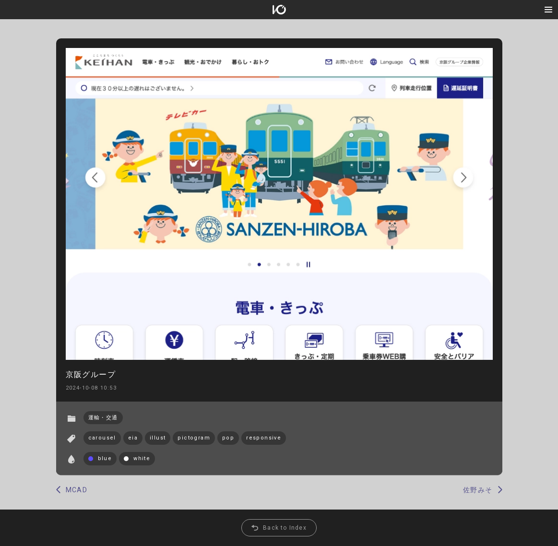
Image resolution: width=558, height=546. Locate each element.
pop (228, 438)
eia (133, 438)
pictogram (194, 438)
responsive (263, 438)
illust (158, 438)
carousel (102, 438)
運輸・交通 (103, 418)
